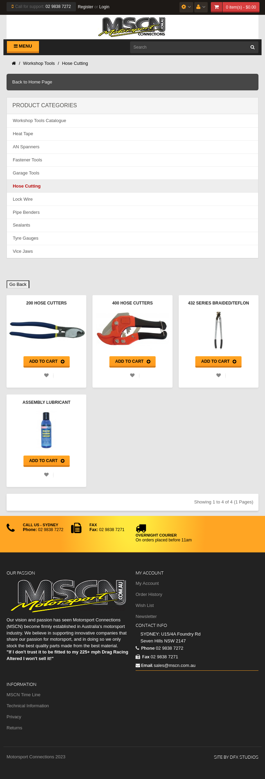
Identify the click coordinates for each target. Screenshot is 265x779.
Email (144, 665)
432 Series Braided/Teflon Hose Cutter (218, 304)
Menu (23, 46)
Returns (14, 727)
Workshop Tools (39, 63)
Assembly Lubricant (46, 402)
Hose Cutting (75, 63)
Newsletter (146, 616)
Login (104, 6)
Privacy (14, 716)
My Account (147, 583)
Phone (145, 648)
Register (85, 6)
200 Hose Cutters (46, 303)
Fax (142, 656)
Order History (149, 594)
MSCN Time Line (23, 694)
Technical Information (28, 705)
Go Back (18, 284)
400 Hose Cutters (132, 303)
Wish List (145, 605)
